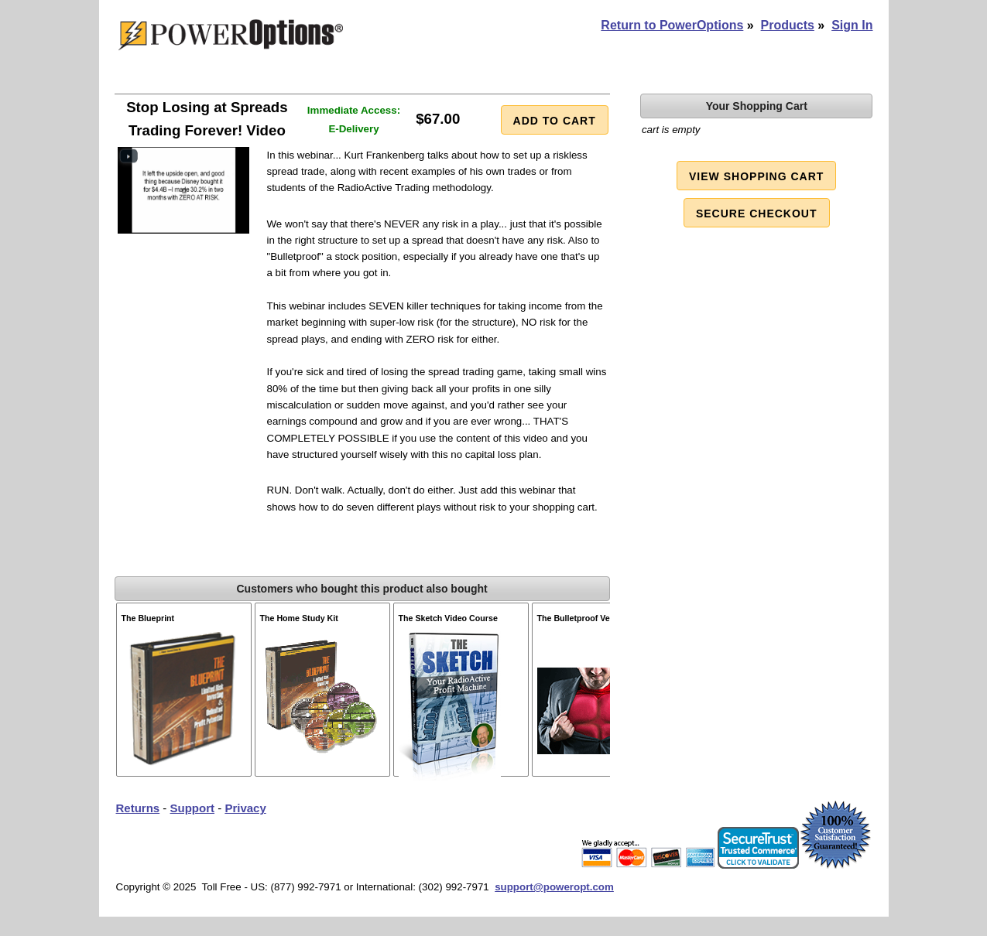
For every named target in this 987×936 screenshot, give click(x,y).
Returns (138, 808)
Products (787, 25)
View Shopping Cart (756, 176)
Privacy (245, 808)
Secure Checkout (756, 213)
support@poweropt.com (554, 887)
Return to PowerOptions (672, 25)
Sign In (851, 25)
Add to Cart (554, 120)
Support (192, 808)
